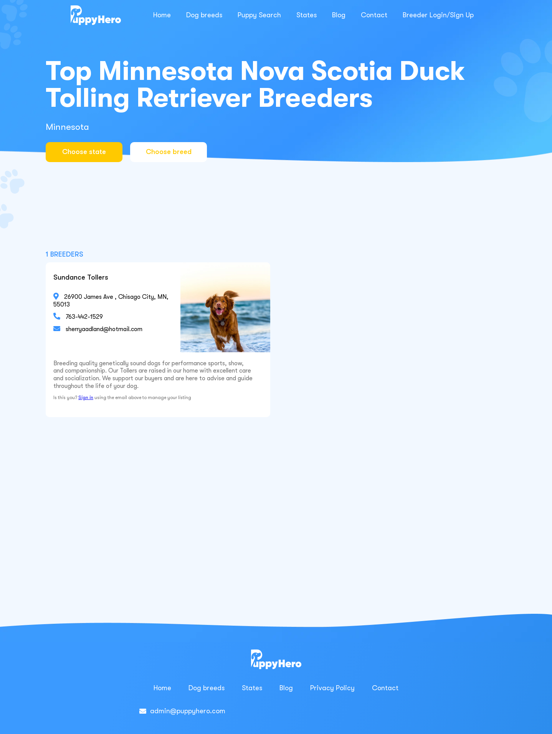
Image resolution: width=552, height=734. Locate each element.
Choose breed (169, 152)
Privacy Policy (332, 688)
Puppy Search (259, 15)
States (306, 15)
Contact (374, 15)
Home (162, 15)
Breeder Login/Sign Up (438, 15)
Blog (338, 15)
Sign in (85, 397)
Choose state (84, 152)
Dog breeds (204, 15)
